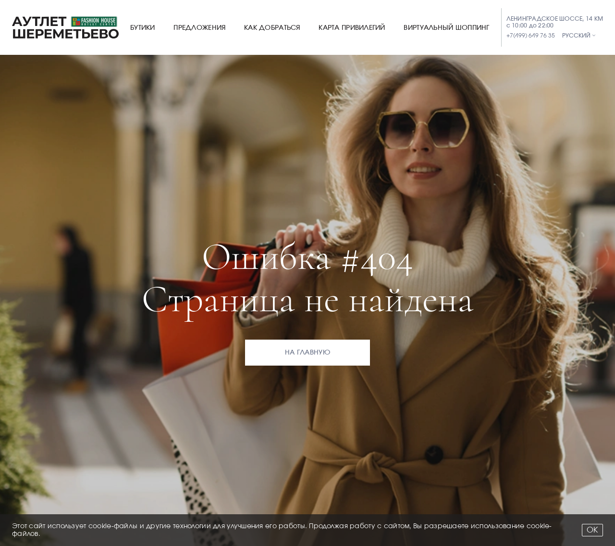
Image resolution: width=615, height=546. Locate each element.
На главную (307, 352)
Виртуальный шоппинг (446, 28)
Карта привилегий (352, 28)
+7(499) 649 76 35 (530, 35)
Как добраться (272, 28)
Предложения (199, 28)
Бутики (142, 28)
